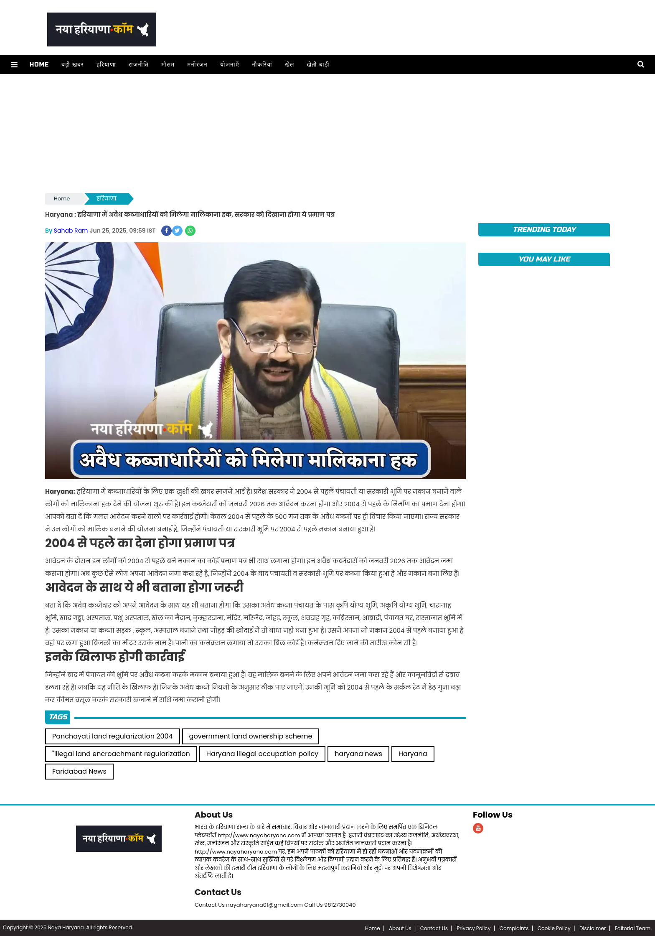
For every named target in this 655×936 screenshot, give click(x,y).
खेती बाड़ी (317, 64)
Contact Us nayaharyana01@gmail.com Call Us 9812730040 (275, 904)
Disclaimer (592, 927)
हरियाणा (106, 64)
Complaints (514, 927)
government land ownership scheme (250, 736)
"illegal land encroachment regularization (121, 753)
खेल (289, 64)
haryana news (358, 753)
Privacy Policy (473, 927)
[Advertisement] (295, 132)
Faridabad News (79, 771)
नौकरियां (261, 64)
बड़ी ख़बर (72, 64)
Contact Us (218, 892)
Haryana (413, 753)
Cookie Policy (554, 927)
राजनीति (138, 64)
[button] (14, 64)
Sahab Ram (71, 230)
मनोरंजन (197, 64)
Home (38, 64)
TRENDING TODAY (544, 229)
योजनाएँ (229, 64)
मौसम (167, 64)
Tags (57, 716)
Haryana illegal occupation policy (262, 753)
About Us (214, 814)
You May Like (544, 259)
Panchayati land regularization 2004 (112, 736)
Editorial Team (632, 927)
